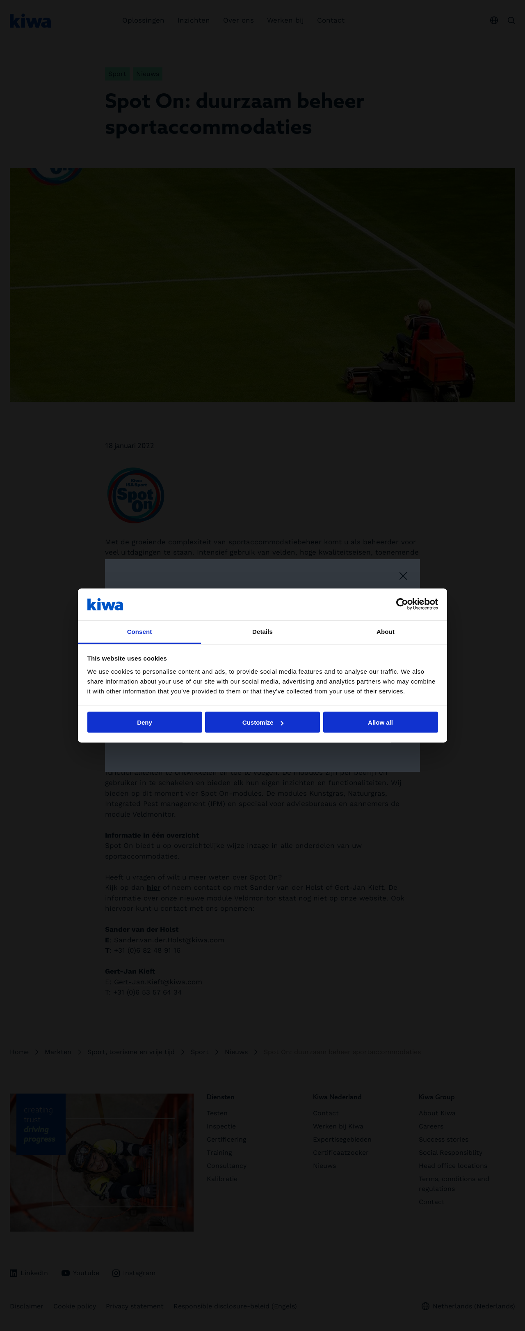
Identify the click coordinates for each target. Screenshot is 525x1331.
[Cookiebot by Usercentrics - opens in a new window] (402, 604)
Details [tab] (262, 631)
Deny (144, 722)
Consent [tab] (139, 631)
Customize (262, 722)
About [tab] (386, 631)
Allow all (380, 722)
